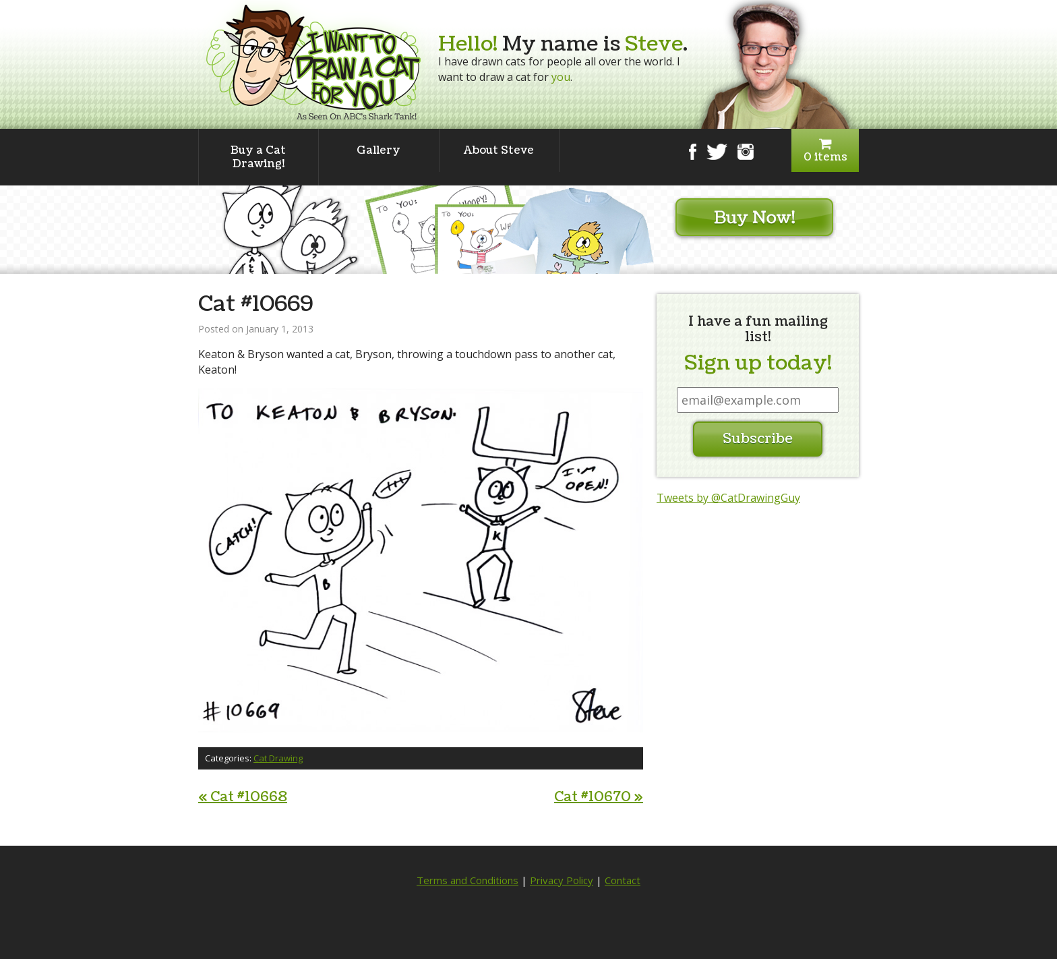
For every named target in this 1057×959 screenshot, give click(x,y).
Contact (622, 880)
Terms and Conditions (467, 880)
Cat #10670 (598, 797)
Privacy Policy (561, 880)
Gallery (378, 150)
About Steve (499, 150)
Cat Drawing (278, 758)
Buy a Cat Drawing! (258, 157)
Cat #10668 (242, 797)
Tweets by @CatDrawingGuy (728, 497)
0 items (825, 151)
